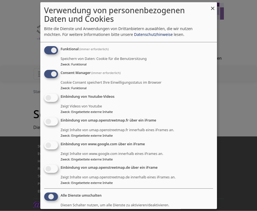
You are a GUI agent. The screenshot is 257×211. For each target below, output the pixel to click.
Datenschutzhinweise (153, 34)
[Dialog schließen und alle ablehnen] (213, 5)
